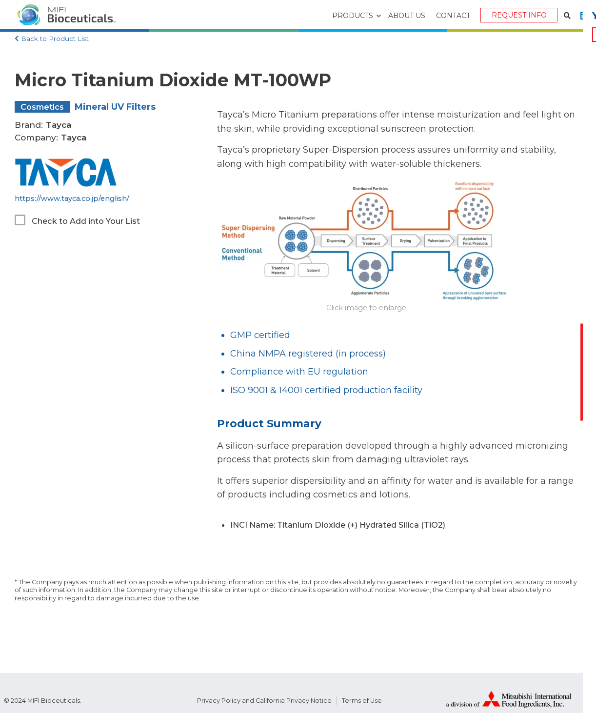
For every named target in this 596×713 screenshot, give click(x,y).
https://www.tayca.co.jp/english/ (72, 198)
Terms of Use (362, 700)
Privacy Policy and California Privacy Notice (264, 700)
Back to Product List (55, 38)
